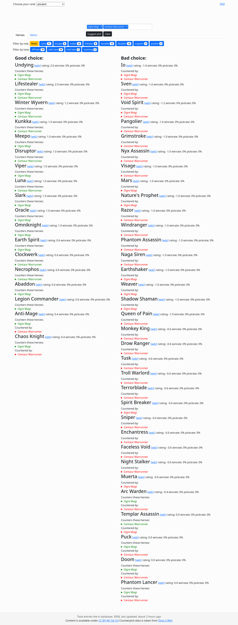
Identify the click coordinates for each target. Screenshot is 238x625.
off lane (38, 49)
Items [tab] (33, 35)
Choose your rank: (24, 4)
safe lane (55, 49)
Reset (34, 43)
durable (107, 43)
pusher (157, 43)
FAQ (222, 4)
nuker (75, 43)
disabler (124, 43)
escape (60, 43)
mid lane (73, 49)
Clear (107, 34)
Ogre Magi (24, 75)
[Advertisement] (119, 13)
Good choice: (29, 58)
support (141, 43)
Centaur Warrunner (30, 79)
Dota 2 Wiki (165, 620)
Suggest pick (94, 34)
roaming (90, 49)
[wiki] (37, 65)
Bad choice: (133, 58)
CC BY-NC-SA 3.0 (109, 620)
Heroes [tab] (20, 35)
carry (46, 43)
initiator (91, 43)
